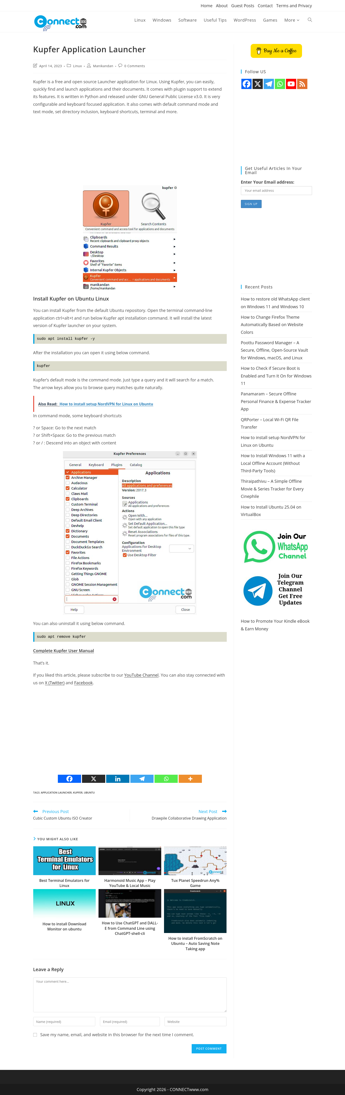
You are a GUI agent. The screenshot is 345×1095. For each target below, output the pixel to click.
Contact (265, 5)
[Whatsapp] (166, 779)
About (222, 5)
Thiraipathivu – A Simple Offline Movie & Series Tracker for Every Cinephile (272, 488)
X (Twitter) (54, 682)
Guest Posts (242, 5)
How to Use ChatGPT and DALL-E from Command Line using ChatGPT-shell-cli (130, 928)
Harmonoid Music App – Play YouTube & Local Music (129, 883)
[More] (190, 779)
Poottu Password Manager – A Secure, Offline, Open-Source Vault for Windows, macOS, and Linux (274, 350)
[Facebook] (69, 779)
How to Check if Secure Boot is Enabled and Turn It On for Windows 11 (276, 375)
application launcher (56, 792)
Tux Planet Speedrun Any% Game (195, 883)
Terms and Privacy (294, 5)
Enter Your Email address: (267, 182)
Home (207, 5)
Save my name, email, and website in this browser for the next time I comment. (117, 1034)
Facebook (83, 682)
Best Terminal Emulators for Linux (64, 883)
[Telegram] (142, 779)
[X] (93, 779)
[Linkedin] (117, 779)
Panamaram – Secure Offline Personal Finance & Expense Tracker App (276, 401)
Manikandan (103, 66)
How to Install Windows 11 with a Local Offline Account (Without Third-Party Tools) (273, 463)
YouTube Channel (141, 675)
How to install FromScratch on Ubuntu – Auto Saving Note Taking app (195, 943)
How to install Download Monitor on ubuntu (64, 926)
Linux (77, 66)
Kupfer (77, 792)
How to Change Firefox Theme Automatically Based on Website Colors (272, 324)
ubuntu (89, 792)
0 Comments (134, 66)
